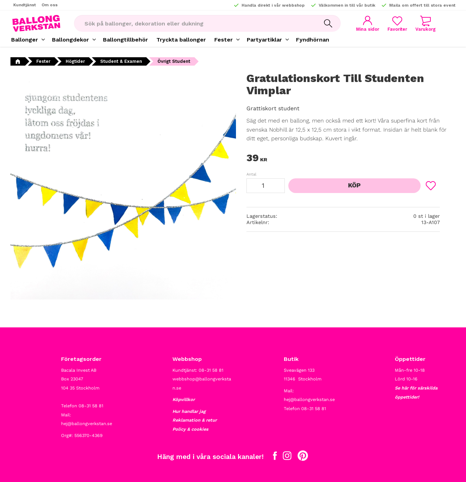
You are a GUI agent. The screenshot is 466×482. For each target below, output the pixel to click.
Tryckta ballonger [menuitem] (181, 39)
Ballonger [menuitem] (24, 39)
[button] (397, 23)
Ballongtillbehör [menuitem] (125, 39)
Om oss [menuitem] (50, 4)
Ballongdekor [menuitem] (70, 39)
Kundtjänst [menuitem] (24, 4)
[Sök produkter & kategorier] (195, 23)
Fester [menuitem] (223, 39)
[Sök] (328, 23)
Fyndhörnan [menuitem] (312, 39)
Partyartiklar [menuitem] (264, 39)
